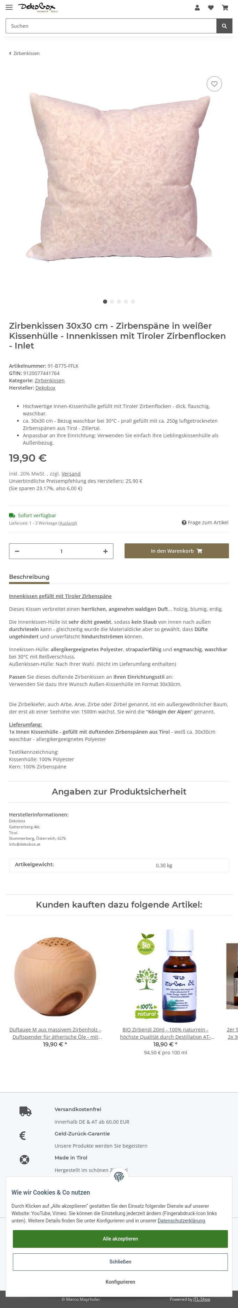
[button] (197, 8)
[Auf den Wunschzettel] (214, 83)
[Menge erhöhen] (105, 551)
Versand (71, 473)
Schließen (121, 1262)
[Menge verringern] (17, 551)
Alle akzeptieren (120, 1239)
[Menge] (61, 551)
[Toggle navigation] (9, 4)
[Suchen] (111, 25)
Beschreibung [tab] (29, 577)
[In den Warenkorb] (177, 550)
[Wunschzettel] (211, 8)
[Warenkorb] (225, 8)
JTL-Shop (201, 1299)
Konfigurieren (120, 1282)
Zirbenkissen (50, 380)
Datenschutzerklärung (181, 1220)
